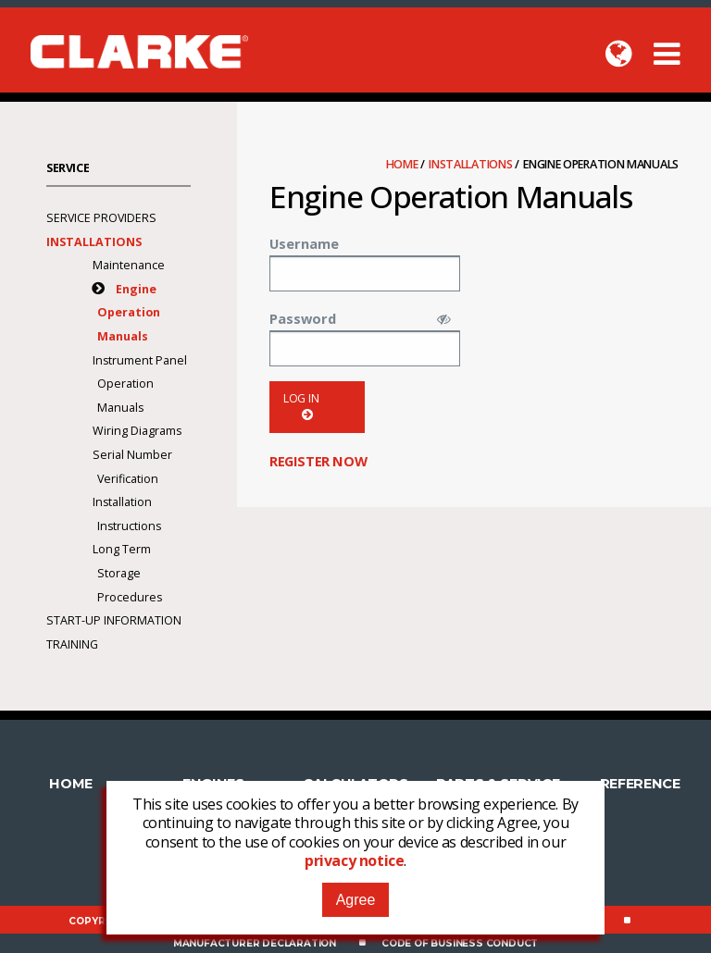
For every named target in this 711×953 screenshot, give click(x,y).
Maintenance (129, 265)
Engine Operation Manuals (128, 312)
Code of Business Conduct (459, 943)
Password (302, 318)
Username (304, 243)
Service (67, 168)
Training (72, 644)
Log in (301, 407)
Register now (318, 461)
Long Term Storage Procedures (127, 572)
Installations (472, 164)
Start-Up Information (113, 620)
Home (403, 164)
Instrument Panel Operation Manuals (140, 384)
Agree (356, 900)
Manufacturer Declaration (254, 943)
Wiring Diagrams (137, 431)
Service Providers (101, 218)
